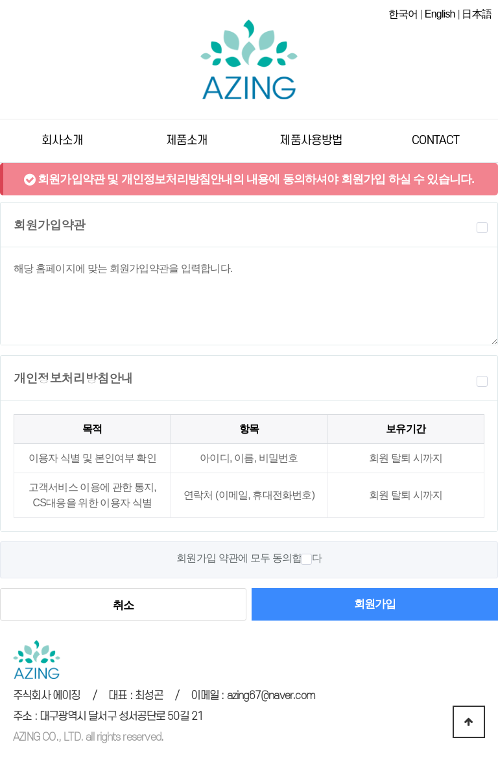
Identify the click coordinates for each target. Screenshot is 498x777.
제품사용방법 (310, 140)
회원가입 (375, 603)
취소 (123, 604)
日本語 (477, 13)
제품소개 (187, 140)
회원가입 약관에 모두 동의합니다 (249, 558)
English (440, 13)
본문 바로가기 (0, 0)
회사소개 (63, 140)
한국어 (403, 13)
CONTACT (435, 140)
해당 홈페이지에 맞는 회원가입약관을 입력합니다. (249, 296)
